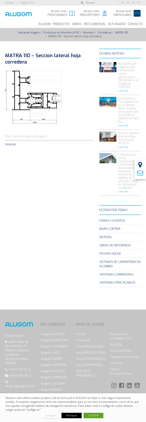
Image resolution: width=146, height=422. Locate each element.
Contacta (116, 363)
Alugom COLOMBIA (53, 384)
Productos (61, 24)
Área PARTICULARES (90, 346)
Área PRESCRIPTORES (90, 353)
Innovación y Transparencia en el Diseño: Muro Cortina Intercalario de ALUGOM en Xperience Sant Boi (128, 110)
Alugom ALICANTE (53, 334)
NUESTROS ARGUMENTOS (85, 373)
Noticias (105, 237)
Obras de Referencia (115, 245)
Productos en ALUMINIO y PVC (121, 336)
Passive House (110, 254)
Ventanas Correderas (116, 274)
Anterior (10, 144)
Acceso (9, 3)
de (133, 3)
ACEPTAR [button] (93, 415)
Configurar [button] (51, 415)
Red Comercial (95, 24)
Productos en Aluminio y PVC (61, 32)
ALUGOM (44, 24)
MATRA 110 (121, 32)
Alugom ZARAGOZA (54, 377)
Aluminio (88, 32)
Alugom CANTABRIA (54, 346)
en (128, 3)
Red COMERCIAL (121, 351)
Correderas (104, 32)
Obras (77, 24)
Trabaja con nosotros (124, 357)
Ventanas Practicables (117, 283)
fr (138, 3)
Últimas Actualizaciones (120, 371)
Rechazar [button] (71, 415)
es (123, 3)
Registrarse (27, 3)
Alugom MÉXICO (51, 390)
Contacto (135, 24)
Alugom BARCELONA (55, 340)
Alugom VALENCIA (53, 371)
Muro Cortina (110, 229)
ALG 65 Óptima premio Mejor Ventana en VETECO (128, 138)
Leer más (123, 90)
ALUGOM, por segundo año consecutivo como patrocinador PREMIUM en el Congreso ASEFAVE (128, 75)
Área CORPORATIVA (89, 365)
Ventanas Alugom (29, 32)
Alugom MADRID (52, 359)
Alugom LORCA (51, 353)
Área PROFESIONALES (91, 359)
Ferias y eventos (112, 221)
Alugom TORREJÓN (53, 365)
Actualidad (117, 24)
